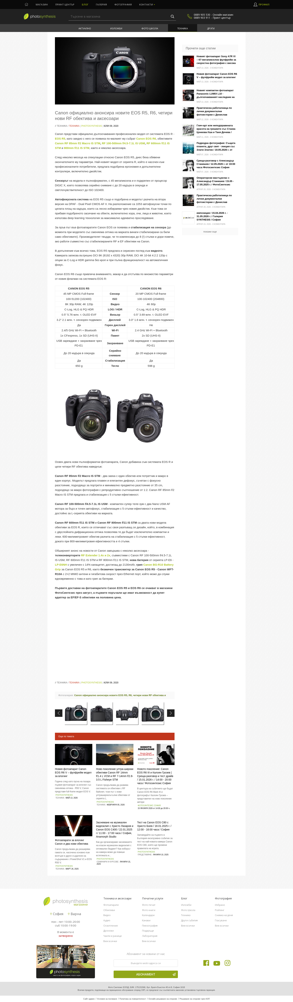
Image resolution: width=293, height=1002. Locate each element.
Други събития (189, 920)
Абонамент (156, 974)
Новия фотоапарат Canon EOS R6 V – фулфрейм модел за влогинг (73, 772)
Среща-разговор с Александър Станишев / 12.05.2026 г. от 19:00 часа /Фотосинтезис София (216, 164)
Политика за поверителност (132, 999)
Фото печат (148, 905)
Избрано (220, 905)
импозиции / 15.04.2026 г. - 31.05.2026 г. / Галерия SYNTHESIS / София (212, 216)
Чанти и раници (112, 936)
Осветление (110, 925)
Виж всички (110, 941)
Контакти (146, 4)
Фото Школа (149, 28)
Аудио (106, 920)
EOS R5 (60, 138)
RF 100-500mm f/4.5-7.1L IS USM (123, 143)
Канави (146, 920)
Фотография (123, 4)
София (56, 914)
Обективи (109, 910)
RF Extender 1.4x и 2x (95, 555)
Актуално (84, 28)
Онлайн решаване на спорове (162, 999)
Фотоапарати (111, 905)
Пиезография (150, 925)
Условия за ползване (107, 999)
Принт (64, 4)
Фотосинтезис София (149, 805)
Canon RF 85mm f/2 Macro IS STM (77, 143)
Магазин (42, 4)
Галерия (101, 4)
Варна (74, 914)
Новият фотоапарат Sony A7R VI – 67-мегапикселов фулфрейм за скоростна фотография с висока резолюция (216, 60)
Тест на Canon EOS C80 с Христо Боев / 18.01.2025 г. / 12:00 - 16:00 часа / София (154, 826)
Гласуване (221, 920)
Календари (148, 915)
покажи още (210, 231)
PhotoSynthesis (91, 126)
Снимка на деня (224, 915)
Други (211, 28)
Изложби (116, 28)
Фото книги (148, 910)
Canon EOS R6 (146, 138)
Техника (182, 28)
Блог (85, 4)
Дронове (108, 930)
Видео (107, 915)
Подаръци (148, 930)
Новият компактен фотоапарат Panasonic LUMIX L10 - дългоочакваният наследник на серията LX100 (216, 94)
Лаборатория (149, 936)
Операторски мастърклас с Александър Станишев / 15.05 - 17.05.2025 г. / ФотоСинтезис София (215, 181)
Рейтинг (219, 910)
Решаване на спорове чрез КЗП (195, 999)
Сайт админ (89, 999)
